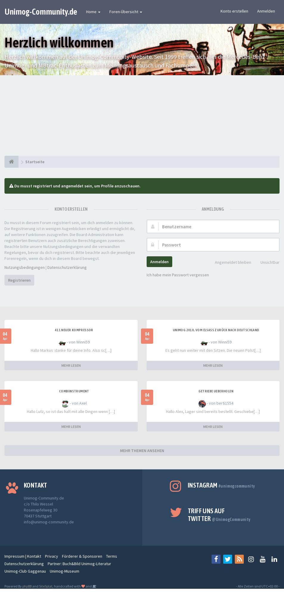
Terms (111, 556)
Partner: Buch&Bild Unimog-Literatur (79, 563)
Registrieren (19, 280)
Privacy (51, 556)
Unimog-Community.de (40, 11)
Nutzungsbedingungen (24, 267)
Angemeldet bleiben (229, 263)
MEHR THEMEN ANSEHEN (142, 450)
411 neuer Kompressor (74, 330)
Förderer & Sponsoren (82, 556)
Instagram (221, 485)
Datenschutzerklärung (67, 267)
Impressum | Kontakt (22, 556)
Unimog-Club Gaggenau (25, 571)
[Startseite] (11, 162)
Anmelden (266, 11)
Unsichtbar (267, 263)
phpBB (27, 586)
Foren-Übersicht (125, 11)
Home (93, 11)
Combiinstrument (74, 391)
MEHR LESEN (71, 365)
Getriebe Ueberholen (215, 391)
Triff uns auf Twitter (219, 514)
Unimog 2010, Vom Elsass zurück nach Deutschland (216, 330)
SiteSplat (45, 586)
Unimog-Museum (64, 571)
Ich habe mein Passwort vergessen (178, 275)
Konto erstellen (234, 11)
